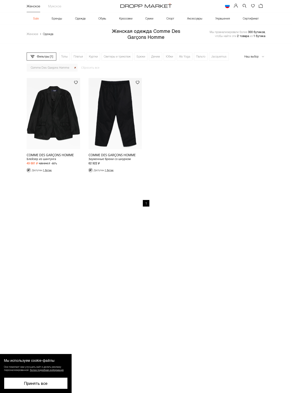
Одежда (80, 18)
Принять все (36, 383)
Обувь (102, 18)
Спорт (170, 18)
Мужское (54, 6)
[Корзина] (261, 6)
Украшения (222, 18)
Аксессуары (194, 18)
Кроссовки (125, 18)
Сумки (149, 18)
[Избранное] (253, 6)
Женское (33, 6)
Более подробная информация (47, 370)
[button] (244, 6)
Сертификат (251, 18)
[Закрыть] (75, 67)
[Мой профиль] (236, 6)
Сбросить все (90, 67)
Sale (36, 18)
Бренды (57, 18)
